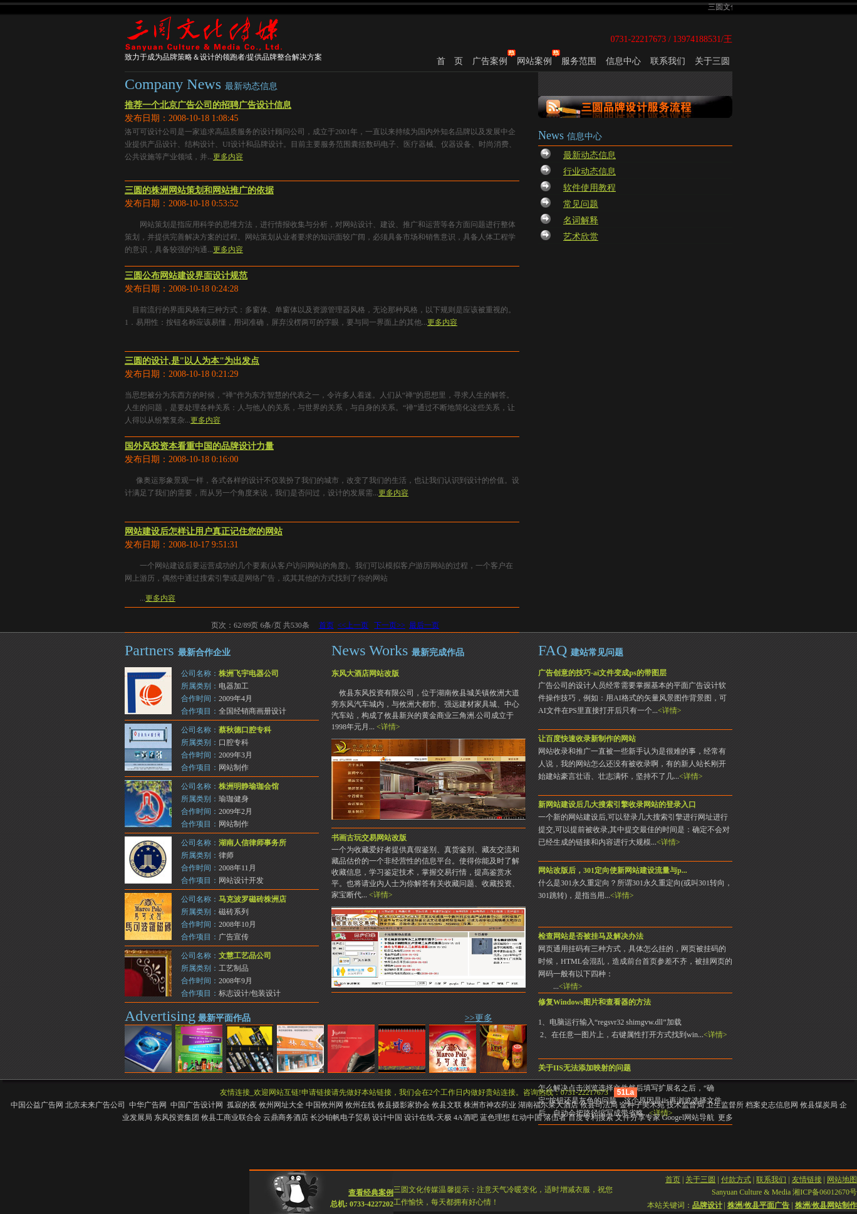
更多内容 (228, 156)
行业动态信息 (589, 171)
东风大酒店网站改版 (365, 673)
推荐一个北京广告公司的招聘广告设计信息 (208, 105)
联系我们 (667, 61)
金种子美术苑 (642, 1105)
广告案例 (489, 61)
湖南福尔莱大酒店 (548, 1105)
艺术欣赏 (580, 236)
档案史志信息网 (771, 1105)
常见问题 (580, 204)
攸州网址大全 (281, 1105)
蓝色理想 (495, 1117)
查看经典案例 (370, 1184)
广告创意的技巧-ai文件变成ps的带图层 (602, 672)
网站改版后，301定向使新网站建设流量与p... (612, 870)
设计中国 (387, 1117)
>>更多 (478, 1018)
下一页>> (389, 625)
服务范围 (578, 61)
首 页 (450, 61)
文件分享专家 (637, 1117)
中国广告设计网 (197, 1105)
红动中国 (527, 1117)
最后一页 (424, 625)
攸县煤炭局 (819, 1105)
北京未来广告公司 (96, 1105)
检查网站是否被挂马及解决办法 (590, 936)
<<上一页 (353, 625)
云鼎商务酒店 (285, 1117)
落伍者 (555, 1117)
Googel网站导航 (688, 1117)
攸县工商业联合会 (231, 1117)
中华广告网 (149, 1105)
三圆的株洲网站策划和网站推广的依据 (199, 190)
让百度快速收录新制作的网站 (587, 738)
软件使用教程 (589, 188)
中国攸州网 (324, 1105)
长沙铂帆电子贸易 (340, 1117)
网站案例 (534, 61)
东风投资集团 (176, 1117)
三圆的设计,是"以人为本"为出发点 (192, 361)
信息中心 (623, 61)
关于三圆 (712, 61)
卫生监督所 (725, 1105)
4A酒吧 (466, 1117)
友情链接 (807, 1171)
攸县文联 (447, 1105)
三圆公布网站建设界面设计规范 (186, 275)
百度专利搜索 (590, 1117)
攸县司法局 (599, 1105)
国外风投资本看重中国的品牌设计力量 (199, 446)
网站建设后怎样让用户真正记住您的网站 (204, 531)
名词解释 (580, 220)
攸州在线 (360, 1105)
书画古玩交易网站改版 (369, 837)
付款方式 (736, 1171)
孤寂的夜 (242, 1105)
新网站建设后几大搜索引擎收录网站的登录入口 (617, 804)
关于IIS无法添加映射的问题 (584, 1068)
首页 (326, 625)
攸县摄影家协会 (403, 1105)
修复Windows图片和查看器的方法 (594, 1002)
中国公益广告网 (37, 1105)
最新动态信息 (589, 155)
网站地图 (842, 1171)
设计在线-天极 (428, 1117)
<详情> (670, 710)
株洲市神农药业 (490, 1105)
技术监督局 (685, 1105)
